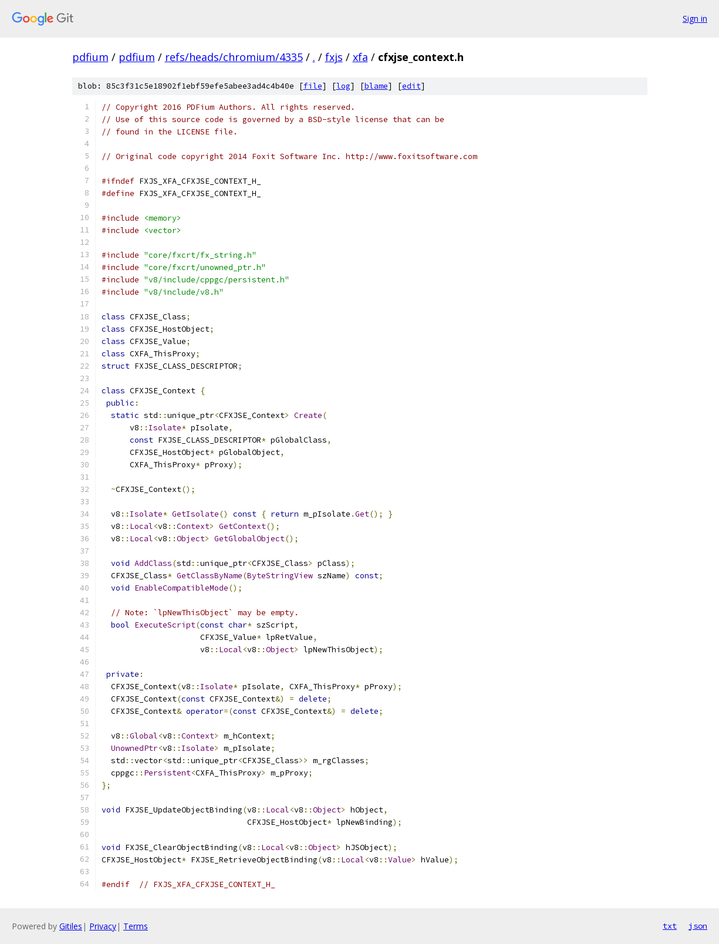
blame (376, 86)
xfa (360, 57)
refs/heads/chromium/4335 (234, 57)
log (343, 86)
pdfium (90, 57)
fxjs (334, 57)
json (697, 926)
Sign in (695, 18)
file (312, 86)
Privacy (102, 926)
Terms (135, 926)
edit (411, 86)
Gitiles (70, 926)
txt (670, 926)
